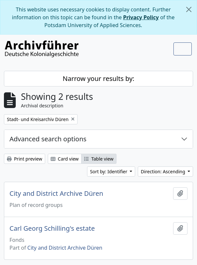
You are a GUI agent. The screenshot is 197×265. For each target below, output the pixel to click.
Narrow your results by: (98, 78)
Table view (98, 159)
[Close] (189, 9)
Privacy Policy (141, 17)
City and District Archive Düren (56, 193)
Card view (65, 159)
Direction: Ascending (163, 171)
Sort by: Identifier (109, 171)
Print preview (24, 159)
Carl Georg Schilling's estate (52, 228)
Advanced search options (47, 138)
